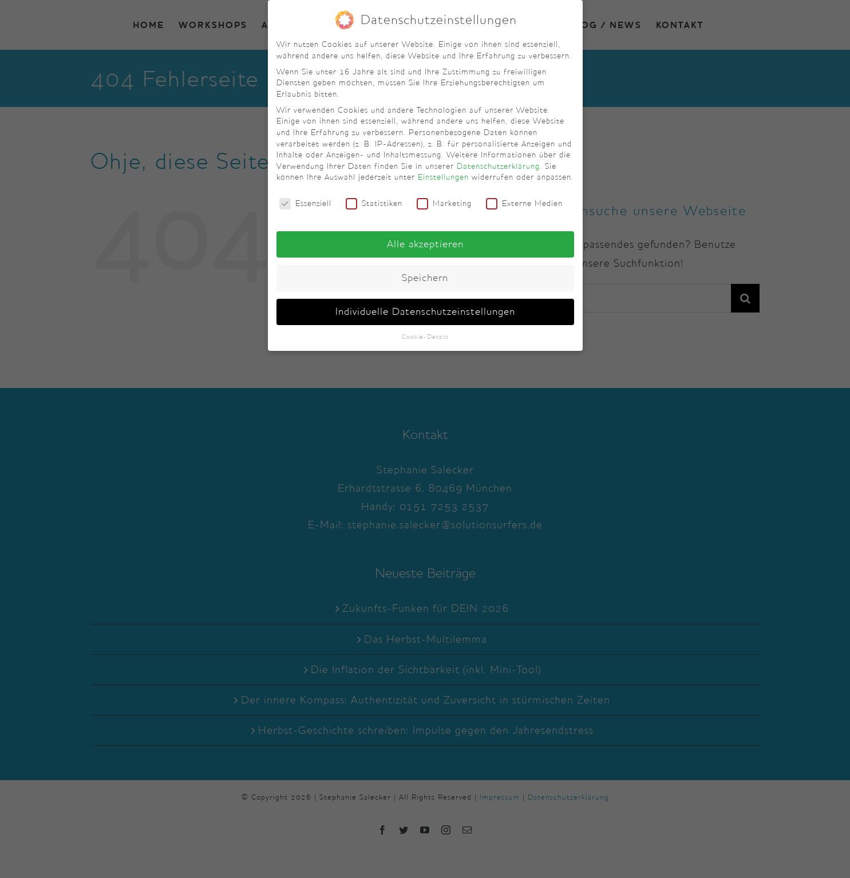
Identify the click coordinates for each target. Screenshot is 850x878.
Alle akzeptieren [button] (425, 244)
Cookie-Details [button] (425, 337)
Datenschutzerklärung (498, 166)
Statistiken (374, 203)
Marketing (444, 203)
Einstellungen (443, 177)
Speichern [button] (425, 277)
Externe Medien (524, 203)
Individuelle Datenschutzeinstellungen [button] (425, 311)
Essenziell (305, 203)
